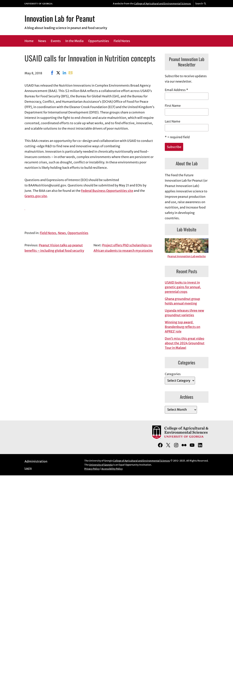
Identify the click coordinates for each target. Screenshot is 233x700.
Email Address (176, 90)
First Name (173, 106)
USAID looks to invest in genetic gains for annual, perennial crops (183, 287)
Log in (28, 468)
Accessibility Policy (112, 468)
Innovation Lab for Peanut (60, 18)
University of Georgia (101, 464)
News (62, 233)
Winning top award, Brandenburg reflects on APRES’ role (182, 326)
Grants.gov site (36, 196)
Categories (173, 374)
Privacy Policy (92, 468)
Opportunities (77, 233)
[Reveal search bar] (200, 3)
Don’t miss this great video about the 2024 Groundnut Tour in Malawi (184, 343)
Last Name (172, 121)
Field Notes (48, 233)
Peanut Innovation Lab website (186, 256)
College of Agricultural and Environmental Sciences (162, 3)
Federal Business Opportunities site (107, 191)
